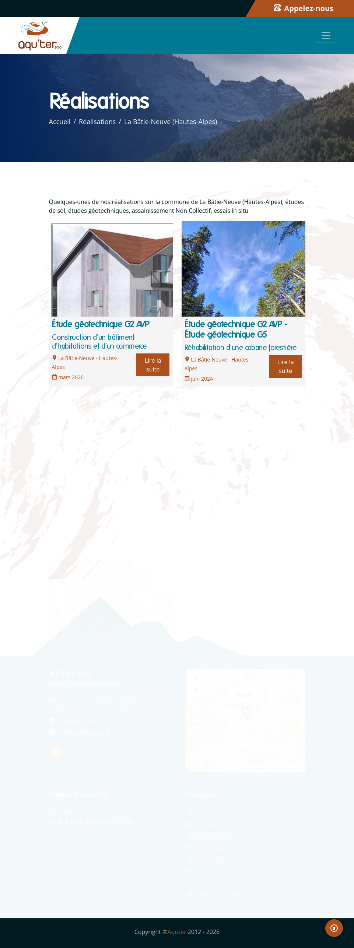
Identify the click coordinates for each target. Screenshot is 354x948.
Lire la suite (153, 364)
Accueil (60, 121)
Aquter (177, 932)
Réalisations (97, 121)
